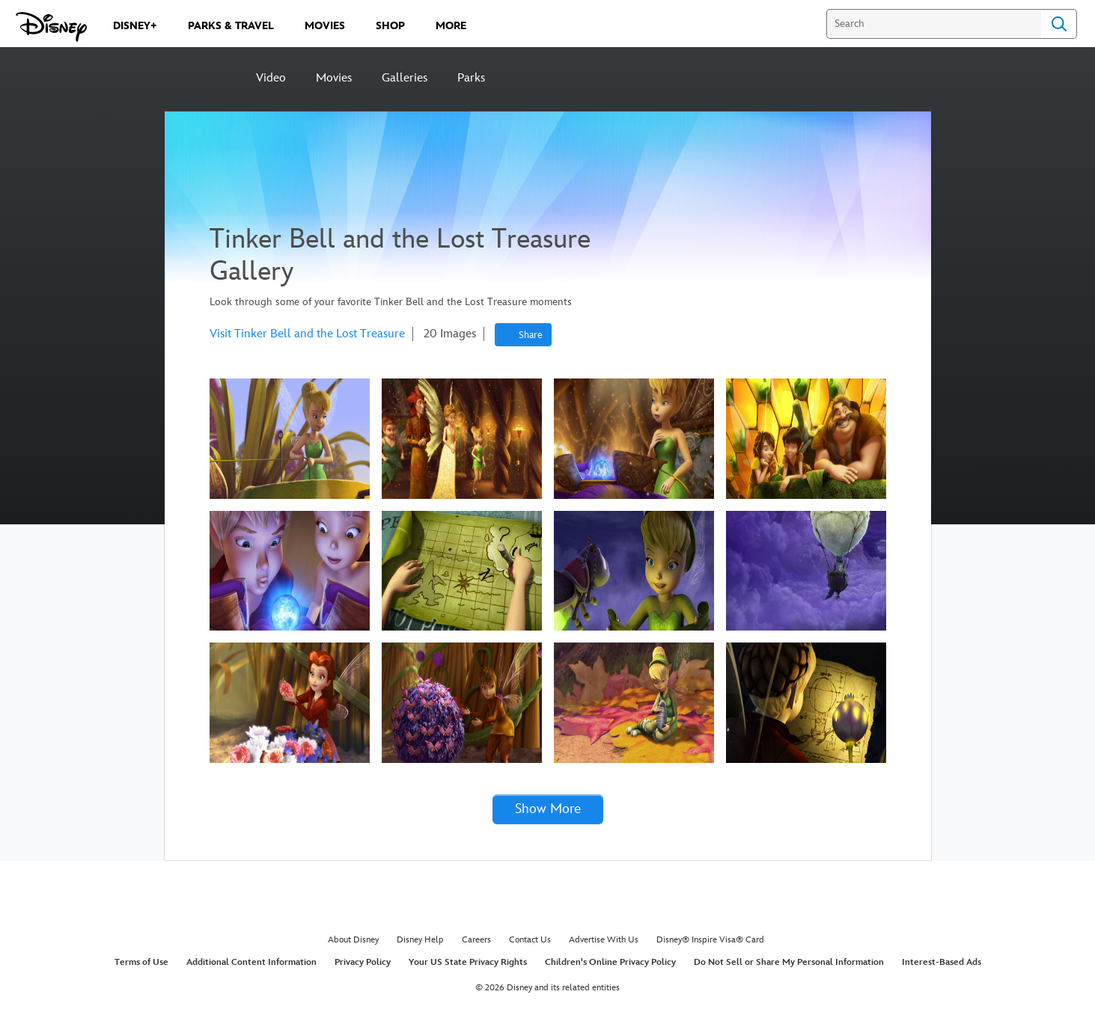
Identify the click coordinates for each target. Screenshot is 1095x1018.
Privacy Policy (363, 962)
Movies (334, 78)
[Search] (933, 24)
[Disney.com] (51, 27)
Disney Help (420, 939)
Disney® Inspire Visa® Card (710, 939)
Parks (471, 78)
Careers (476, 939)
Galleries (404, 78)
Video (271, 78)
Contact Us (530, 939)
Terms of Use (141, 962)
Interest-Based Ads (941, 962)
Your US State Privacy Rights (468, 962)
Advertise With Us (603, 939)
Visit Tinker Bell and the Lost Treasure (307, 334)
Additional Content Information (251, 962)
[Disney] (203, 77)
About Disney (353, 939)
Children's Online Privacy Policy (610, 962)
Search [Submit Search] (1059, 24)
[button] (547, 809)
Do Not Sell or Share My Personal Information (789, 962)
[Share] (523, 335)
